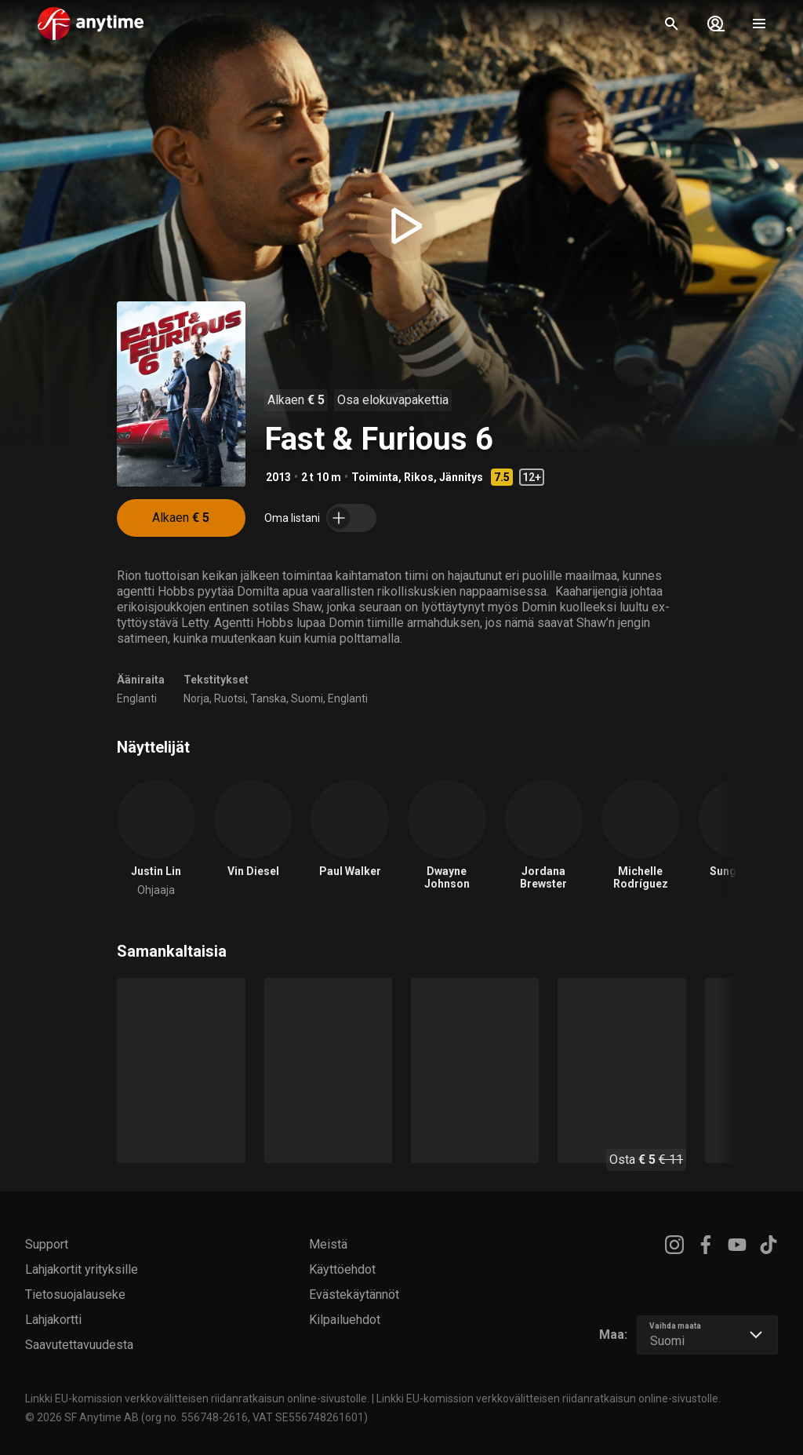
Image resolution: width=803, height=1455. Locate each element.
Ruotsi (229, 698)
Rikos (419, 477)
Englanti (137, 698)
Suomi (307, 698)
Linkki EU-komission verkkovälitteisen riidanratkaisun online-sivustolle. (197, 1398)
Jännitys (461, 477)
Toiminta (374, 477)
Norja (196, 698)
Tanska (268, 698)
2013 (278, 477)
